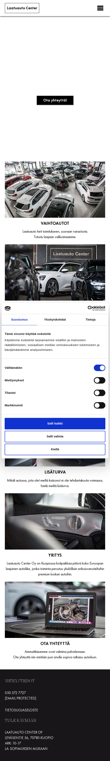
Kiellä (55, 449)
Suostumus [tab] (19, 319)
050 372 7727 (15, 692)
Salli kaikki (55, 423)
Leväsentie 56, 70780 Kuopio (29, 737)
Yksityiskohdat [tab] (55, 319)
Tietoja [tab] (91, 319)
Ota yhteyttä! (55, 100)
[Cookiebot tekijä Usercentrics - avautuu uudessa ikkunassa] (87, 308)
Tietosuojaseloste (21, 710)
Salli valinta (55, 436)
